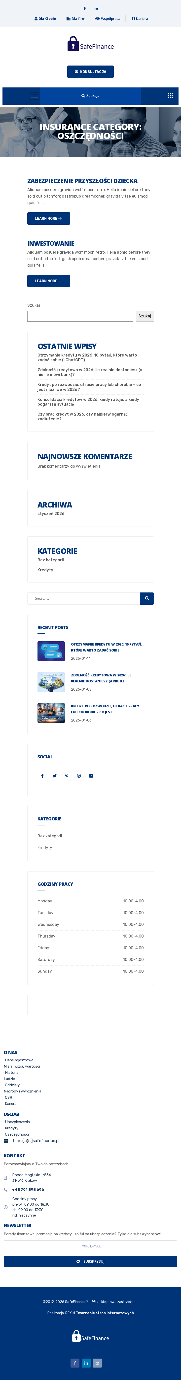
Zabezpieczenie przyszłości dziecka (82, 181)
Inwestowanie (50, 243)
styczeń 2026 (51, 513)
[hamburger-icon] (34, 96)
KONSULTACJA (90, 72)
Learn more (48, 219)
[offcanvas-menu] (170, 96)
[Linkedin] (96, 8)
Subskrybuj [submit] (90, 1261)
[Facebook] (84, 8)
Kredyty (45, 570)
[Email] (97, 1363)
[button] (90, 96)
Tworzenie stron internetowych (105, 1313)
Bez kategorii (50, 560)
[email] (90, 1246)
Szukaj (33, 305)
